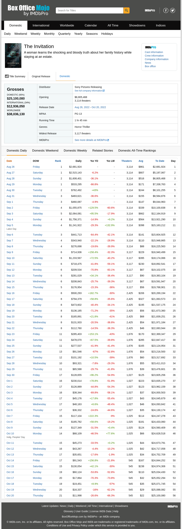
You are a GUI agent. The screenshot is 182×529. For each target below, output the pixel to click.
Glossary (68, 511)
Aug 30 (10, 190)
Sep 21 (10, 322)
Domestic (15, 25)
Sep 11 (10, 263)
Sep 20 (10, 316)
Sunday (37, 178)
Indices (161, 25)
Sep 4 (10, 219)
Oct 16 (10, 472)
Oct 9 (9, 427)
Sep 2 (10, 207)
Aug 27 (10, 172)
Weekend (20, 33)
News (148, 62)
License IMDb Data (100, 511)
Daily (7, 33)
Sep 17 (10, 299)
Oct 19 (10, 489)
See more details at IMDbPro (92, 140)
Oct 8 (9, 421)
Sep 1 (10, 201)
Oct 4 (9, 398)
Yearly (78, 33)
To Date (159, 160)
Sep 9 (10, 252)
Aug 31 (10, 196)
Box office (150, 66)
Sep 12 (10, 269)
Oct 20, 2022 (99, 107)
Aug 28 (10, 178)
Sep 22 (10, 328)
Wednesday (39, 196)
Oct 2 (9, 386)
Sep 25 (10, 345)
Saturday (38, 172)
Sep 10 (10, 258)
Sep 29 (10, 369)
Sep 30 (10, 375)
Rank (58, 160)
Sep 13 (10, 275)
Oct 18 (10, 483)
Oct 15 (10, 466)
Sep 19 (10, 310)
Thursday (38, 201)
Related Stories (102, 150)
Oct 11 (10, 442)
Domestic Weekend (45, 150)
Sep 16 (10, 293)
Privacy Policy (79, 525)
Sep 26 (10, 351)
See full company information (90, 90)
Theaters (126, 160)
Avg (141, 160)
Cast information (154, 52)
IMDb (106, 516)
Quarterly (64, 33)
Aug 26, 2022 (82, 107)
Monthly (49, 33)
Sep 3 (10, 213)
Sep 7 (10, 240)
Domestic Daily (17, 150)
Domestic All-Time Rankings (137, 150)
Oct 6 (9, 410)
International (41, 25)
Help (115, 511)
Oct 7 (9, 416)
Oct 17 (10, 478)
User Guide (82, 511)
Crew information (154, 55)
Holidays (107, 33)
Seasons (92, 33)
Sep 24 (10, 339)
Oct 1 (9, 380)
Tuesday (37, 190)
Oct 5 (9, 404)
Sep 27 (10, 357)
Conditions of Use (56, 525)
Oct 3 (9, 392)
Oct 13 (10, 454)
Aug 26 (10, 166)
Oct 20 (10, 495)
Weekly (35, 33)
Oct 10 (10, 433)
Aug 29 (10, 184)
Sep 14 (10, 281)
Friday (36, 166)
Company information (156, 59)
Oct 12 (10, 448)
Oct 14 (10, 460)
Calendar (91, 25)
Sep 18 (10, 304)
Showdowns (137, 25)
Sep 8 (10, 246)
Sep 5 (10, 225)
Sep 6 (10, 234)
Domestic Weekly (75, 150)
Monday (37, 184)
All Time (113, 25)
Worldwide (67, 25)
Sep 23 (10, 334)
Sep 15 (10, 287)
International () (18, 102)
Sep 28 (10, 363)
